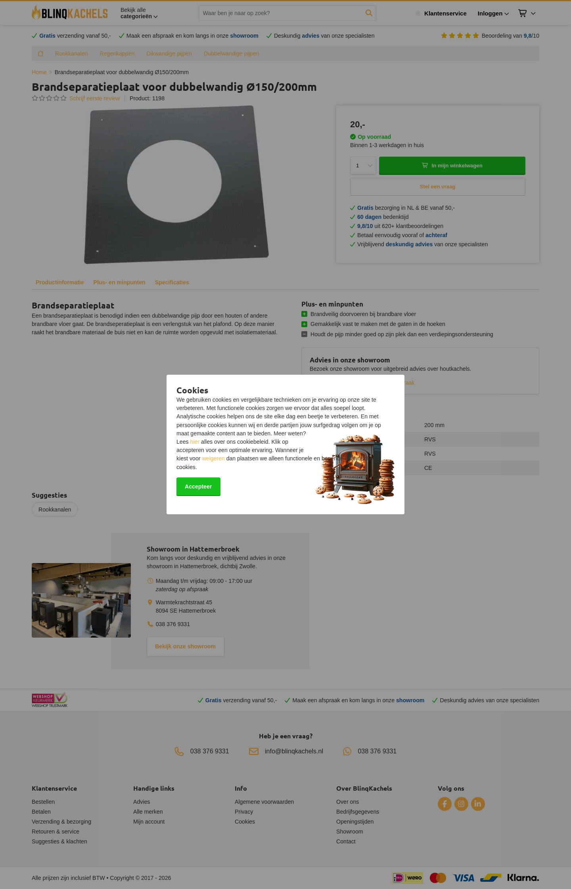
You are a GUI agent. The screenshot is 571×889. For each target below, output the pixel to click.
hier (195, 442)
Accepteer (198, 486)
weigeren (213, 458)
